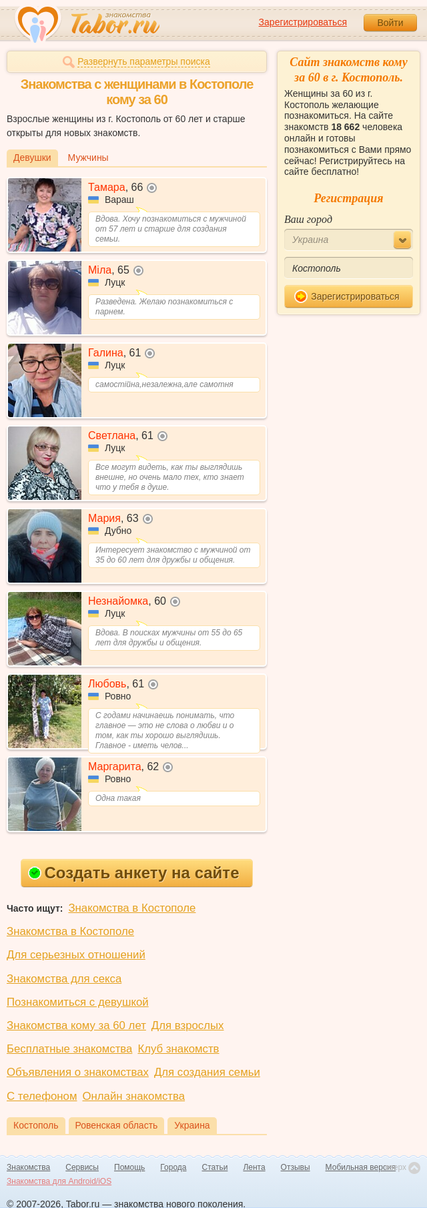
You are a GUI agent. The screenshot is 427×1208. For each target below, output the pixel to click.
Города (173, 1167)
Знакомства (28, 1167)
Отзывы (295, 1167)
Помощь (129, 1167)
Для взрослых (187, 1025)
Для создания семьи (207, 1072)
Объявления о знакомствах (78, 1072)
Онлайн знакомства (133, 1096)
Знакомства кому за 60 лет (76, 1025)
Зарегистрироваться (303, 22)
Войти (390, 22)
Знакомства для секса (64, 978)
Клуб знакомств (178, 1048)
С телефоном (42, 1096)
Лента (254, 1167)
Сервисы (82, 1167)
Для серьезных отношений (76, 954)
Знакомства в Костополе (131, 908)
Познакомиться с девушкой (78, 1002)
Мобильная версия (361, 1167)
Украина (191, 1125)
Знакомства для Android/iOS (59, 1181)
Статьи (215, 1167)
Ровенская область (116, 1125)
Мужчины (88, 157)
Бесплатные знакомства (69, 1048)
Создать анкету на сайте (134, 873)
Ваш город (308, 219)
